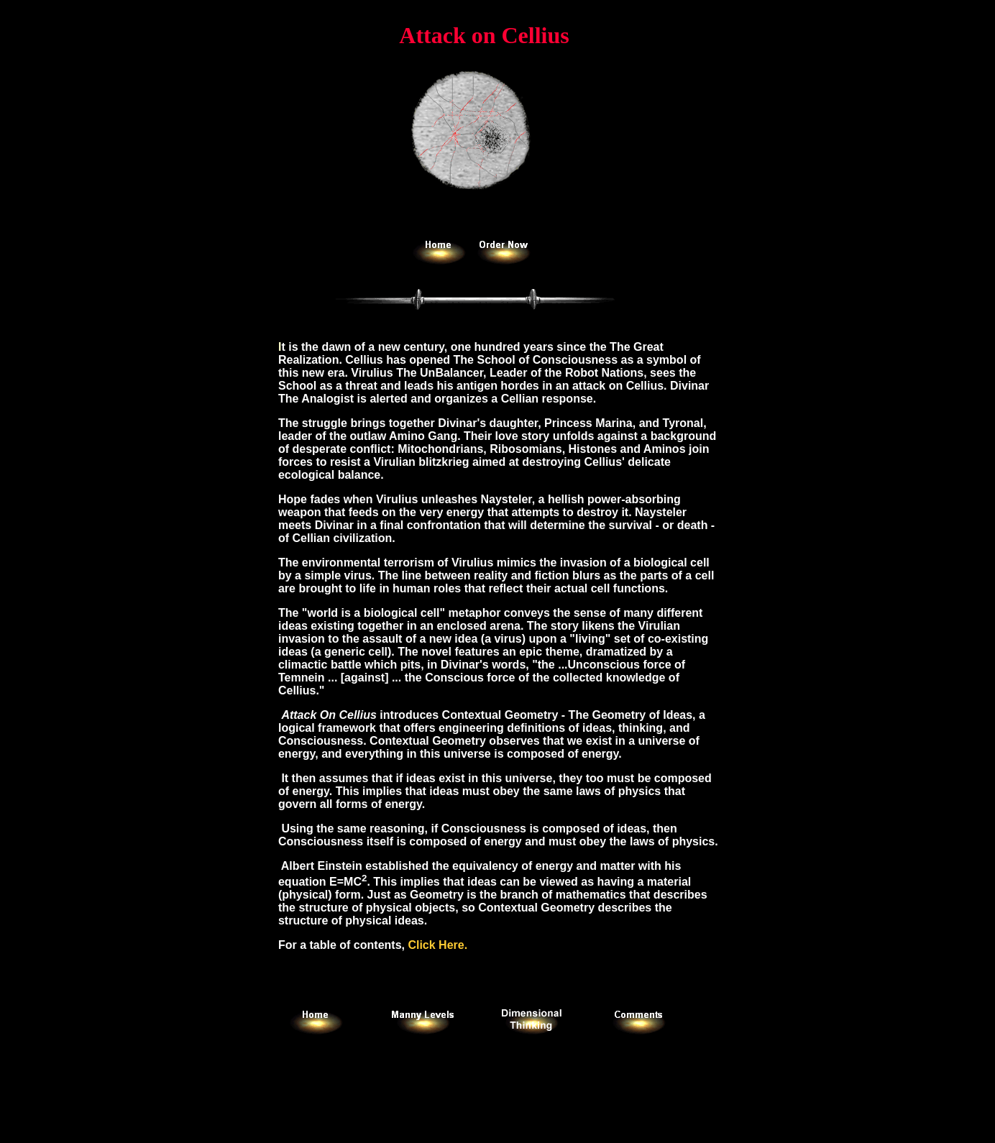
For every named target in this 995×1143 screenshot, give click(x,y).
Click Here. (437, 945)
